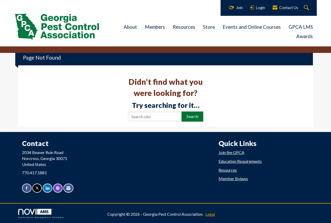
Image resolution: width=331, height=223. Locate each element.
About (130, 27)
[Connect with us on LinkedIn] (47, 188)
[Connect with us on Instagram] (58, 188)
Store (209, 27)
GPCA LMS (301, 27)
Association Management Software (41, 213)
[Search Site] (307, 8)
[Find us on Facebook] (27, 188)
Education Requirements (240, 161)
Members (155, 27)
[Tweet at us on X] (37, 188)
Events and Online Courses (252, 27)
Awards (304, 36)
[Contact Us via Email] (68, 188)
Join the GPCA (231, 152)
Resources (184, 27)
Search (192, 116)
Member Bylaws (233, 178)
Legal (210, 214)
